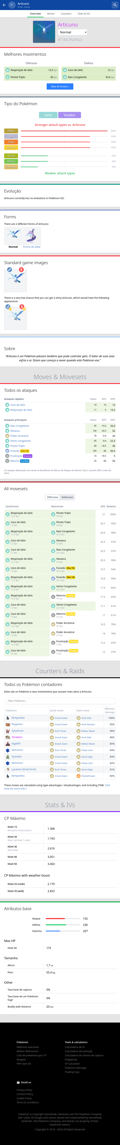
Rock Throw (58, 731)
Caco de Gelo (75, 70)
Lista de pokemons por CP (31, 1055)
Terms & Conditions (28, 1102)
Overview (35, 13)
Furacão (19, 450)
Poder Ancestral (19, 435)
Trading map (72, 1072)
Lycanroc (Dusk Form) (20, 769)
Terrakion (13, 737)
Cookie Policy (24, 1098)
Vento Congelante (20, 440)
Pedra (11, 130)
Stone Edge (84, 756)
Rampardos (15, 717)
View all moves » (60, 86)
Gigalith (12, 743)
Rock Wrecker (85, 724)
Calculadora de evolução (79, 1051)
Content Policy (25, 1094)
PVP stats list (24, 1063)
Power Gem (84, 750)
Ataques (21, 1059)
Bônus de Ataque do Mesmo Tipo (70, 470)
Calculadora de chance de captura (84, 1055)
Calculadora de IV (75, 1047)
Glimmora (14, 750)
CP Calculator (72, 1063)
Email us (26, 1082)
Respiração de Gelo (22, 70)
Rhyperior (14, 724)
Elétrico (11, 147)
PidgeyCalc (71, 1059)
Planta (11, 161)
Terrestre (11, 166)
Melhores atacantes (28, 1047)
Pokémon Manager (76, 1067)
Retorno (19, 460)
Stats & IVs (84, 13)
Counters (66, 13)
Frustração (21, 455)
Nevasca (15, 430)
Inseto (11, 155)
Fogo (11, 142)
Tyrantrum (14, 730)
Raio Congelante (77, 77)
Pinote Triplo (18, 77)
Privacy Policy (24, 1090)
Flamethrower (85, 776)
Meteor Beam (85, 731)
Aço (11, 136)
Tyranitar (13, 756)
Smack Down (58, 718)
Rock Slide (83, 718)
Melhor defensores (27, 1051)
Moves (50, 13)
